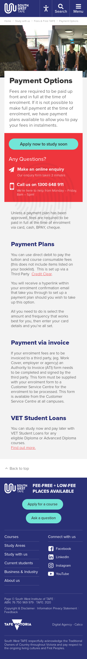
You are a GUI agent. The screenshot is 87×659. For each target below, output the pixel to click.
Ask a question (43, 518)
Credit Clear (42, 274)
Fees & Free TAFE (44, 21)
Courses (11, 536)
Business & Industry (21, 571)
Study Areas (14, 545)
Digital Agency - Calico (67, 624)
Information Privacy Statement (57, 608)
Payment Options (68, 21)
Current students (18, 563)
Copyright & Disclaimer (19, 608)
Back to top (16, 468)
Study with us (22, 21)
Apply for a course (43, 504)
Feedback (11, 612)
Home (7, 21)
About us (12, 580)
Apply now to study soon (43, 144)
